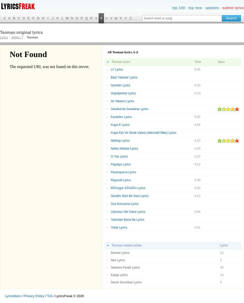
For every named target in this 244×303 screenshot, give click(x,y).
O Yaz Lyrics (119, 156)
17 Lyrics (117, 69)
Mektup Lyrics (120, 140)
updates (212, 8)
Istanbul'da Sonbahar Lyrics (129, 109)
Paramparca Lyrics (123, 172)
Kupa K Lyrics (120, 125)
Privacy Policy (34, 296)
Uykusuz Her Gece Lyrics (128, 212)
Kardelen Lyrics (121, 117)
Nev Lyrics (118, 260)
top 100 (178, 8)
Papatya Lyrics (121, 164)
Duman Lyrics (120, 253)
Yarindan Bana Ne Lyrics (127, 219)
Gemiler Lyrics (120, 85)
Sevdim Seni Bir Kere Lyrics (129, 196)
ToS (50, 296)
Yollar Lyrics (119, 227)
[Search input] (182, 18)
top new (195, 8)
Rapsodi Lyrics (121, 180)
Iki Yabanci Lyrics (122, 101)
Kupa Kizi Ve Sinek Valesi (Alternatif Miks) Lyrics (143, 133)
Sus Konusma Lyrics (125, 204)
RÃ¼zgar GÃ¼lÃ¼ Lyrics (128, 188)
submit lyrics (233, 8)
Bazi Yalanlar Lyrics (124, 77)
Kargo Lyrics (119, 275)
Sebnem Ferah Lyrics (125, 267)
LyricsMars (13, 296)
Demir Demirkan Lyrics (126, 282)
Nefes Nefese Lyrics (124, 148)
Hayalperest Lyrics (123, 93)
